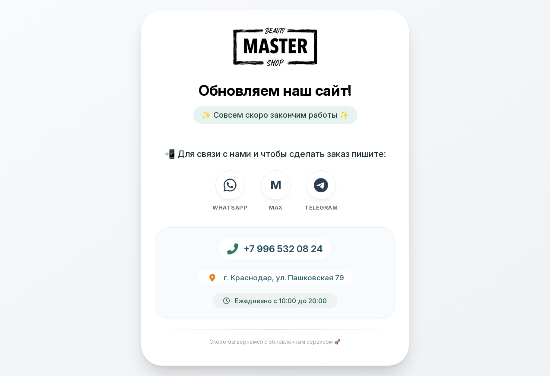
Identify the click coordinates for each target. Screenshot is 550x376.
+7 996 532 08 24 (283, 248)
